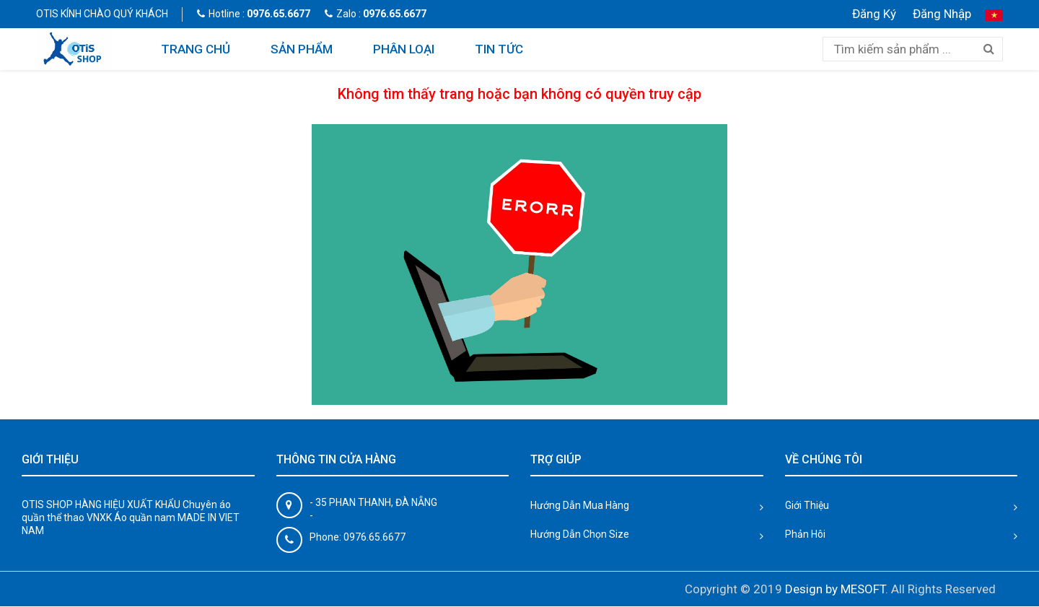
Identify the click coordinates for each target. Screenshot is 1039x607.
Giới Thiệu (807, 505)
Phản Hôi (805, 534)
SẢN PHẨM (302, 49)
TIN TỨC (499, 49)
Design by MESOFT (835, 589)
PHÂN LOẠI (403, 49)
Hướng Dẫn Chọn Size (579, 534)
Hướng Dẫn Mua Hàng (579, 505)
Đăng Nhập (942, 13)
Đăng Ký (874, 13)
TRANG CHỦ (195, 49)
